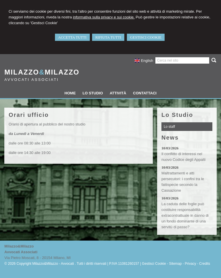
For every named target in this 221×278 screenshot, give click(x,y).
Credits (204, 264)
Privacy (190, 264)
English (143, 60)
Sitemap (175, 264)
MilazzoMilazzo (41, 72)
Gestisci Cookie (154, 264)
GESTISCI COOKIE (145, 37)
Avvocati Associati (31, 79)
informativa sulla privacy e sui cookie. (104, 17)
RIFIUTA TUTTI (108, 37)
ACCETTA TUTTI (72, 37)
